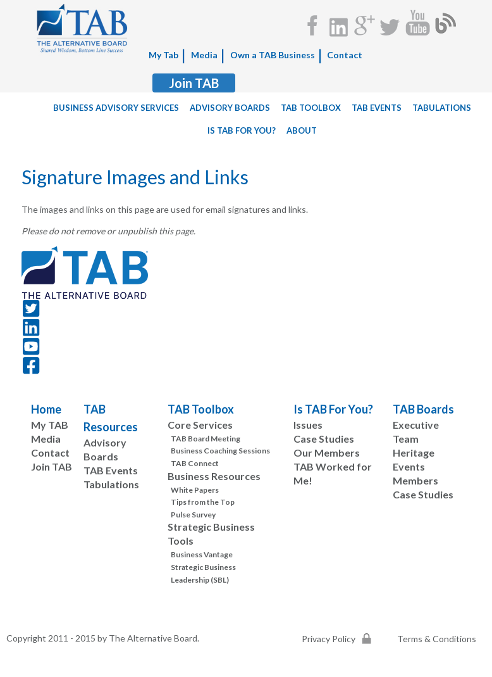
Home (46, 409)
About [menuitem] (301, 130)
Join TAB (194, 83)
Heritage (413, 452)
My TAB (49, 425)
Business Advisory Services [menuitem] (116, 108)
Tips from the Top (203, 502)
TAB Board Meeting (205, 438)
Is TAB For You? (333, 409)
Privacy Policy (328, 638)
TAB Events (110, 470)
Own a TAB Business (272, 54)
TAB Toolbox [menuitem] (311, 108)
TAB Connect (195, 463)
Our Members (326, 452)
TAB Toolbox (201, 409)
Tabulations (111, 484)
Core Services (200, 425)
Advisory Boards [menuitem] (230, 108)
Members (415, 480)
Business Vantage (202, 554)
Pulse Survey (193, 514)
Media (204, 54)
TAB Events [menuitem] (377, 108)
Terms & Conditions (436, 638)
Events (409, 466)
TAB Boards (423, 409)
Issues (308, 425)
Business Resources (214, 476)
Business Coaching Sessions (220, 450)
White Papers (195, 490)
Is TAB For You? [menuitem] (241, 130)
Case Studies (323, 439)
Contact (344, 54)
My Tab (163, 54)
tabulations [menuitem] (441, 108)
